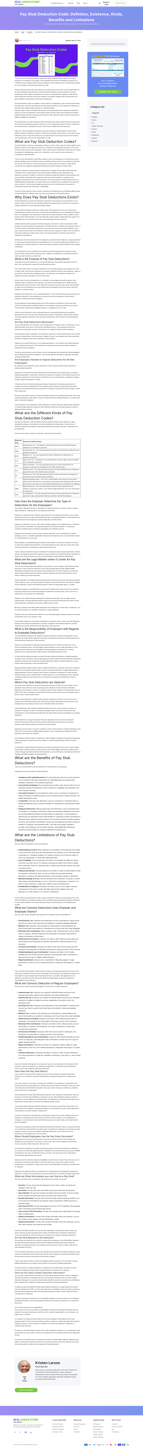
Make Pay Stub (121, 4)
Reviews (70, 4)
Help (86, 4)
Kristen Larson (26, 43)
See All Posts (24, 1381)
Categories (95, 115)
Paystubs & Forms (58, 4)
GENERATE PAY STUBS (108, 94)
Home (16, 34)
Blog (78, 4)
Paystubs (29, 34)
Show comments (26, 1393)
